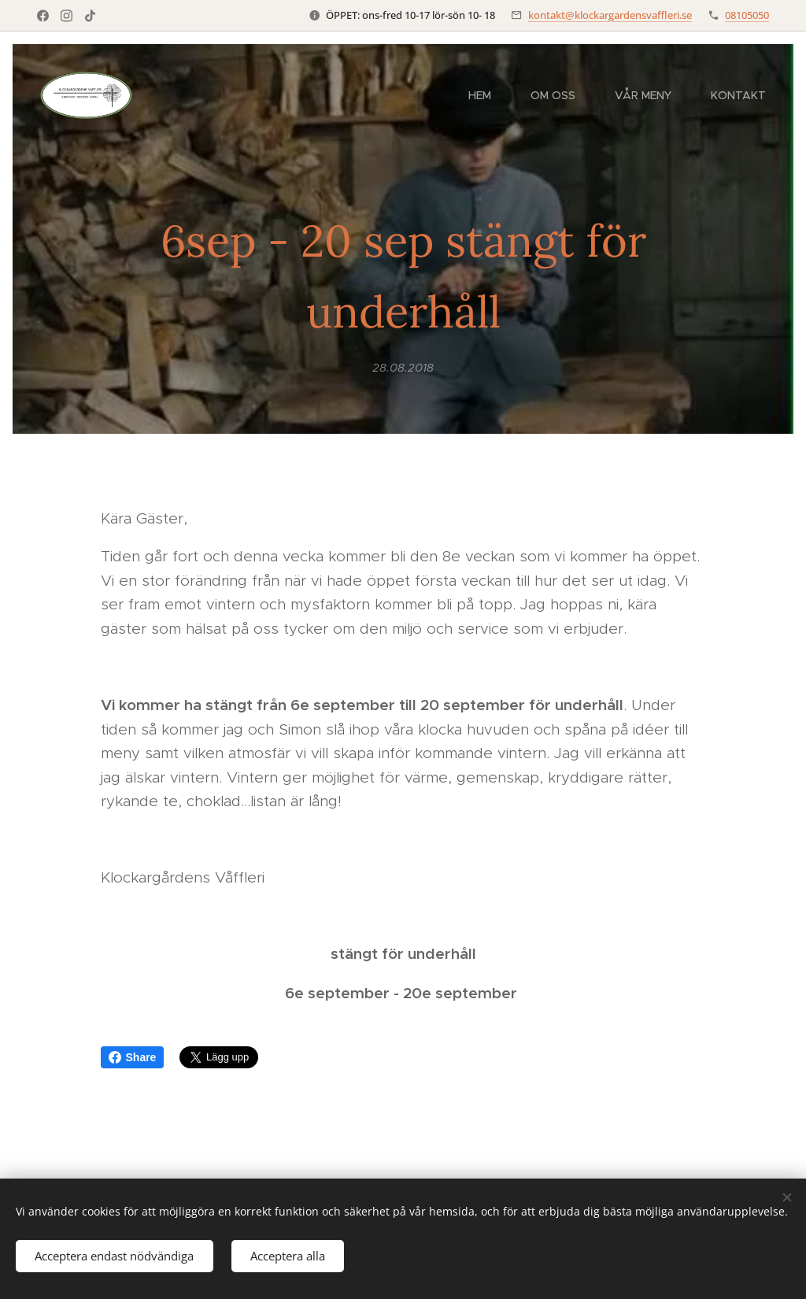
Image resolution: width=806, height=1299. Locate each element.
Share (133, 1057)
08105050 (747, 15)
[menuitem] (487, 95)
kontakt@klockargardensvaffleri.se (610, 15)
